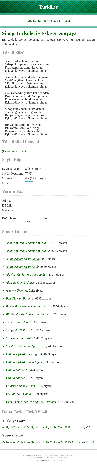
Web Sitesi (54, 462)
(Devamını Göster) (14, 151)
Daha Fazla (31, 403)
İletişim (67, 20)
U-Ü (81, 429)
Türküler (48, 7)
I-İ (36, 429)
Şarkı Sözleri (51, 20)
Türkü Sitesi (45, 462)
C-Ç (12, 429)
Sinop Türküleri (19, 33)
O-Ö (61, 429)
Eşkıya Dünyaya (59, 33)
